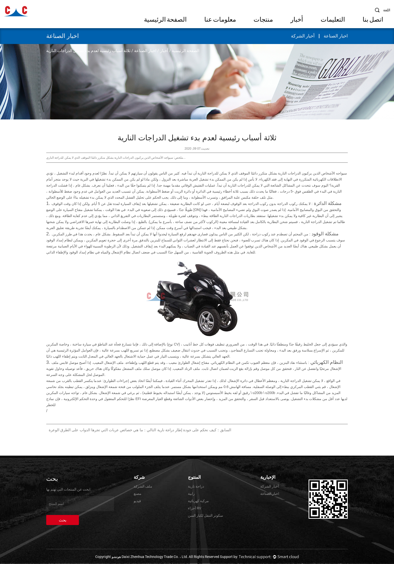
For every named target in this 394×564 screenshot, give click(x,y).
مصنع (137, 493)
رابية (191, 493)
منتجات (263, 19)
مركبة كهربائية (198, 500)
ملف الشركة (143, 486)
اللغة (386, 10)
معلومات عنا (220, 19)
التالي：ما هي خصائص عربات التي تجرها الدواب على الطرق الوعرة (102, 430)
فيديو (137, 500)
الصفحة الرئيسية (165, 19)
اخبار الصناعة (336, 35)
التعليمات (333, 19)
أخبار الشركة (303, 35)
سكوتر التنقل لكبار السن (205, 515)
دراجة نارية (196, 486)
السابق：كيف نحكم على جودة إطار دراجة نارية (194, 430)
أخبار (296, 19)
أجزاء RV (194, 508)
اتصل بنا (373, 19)
